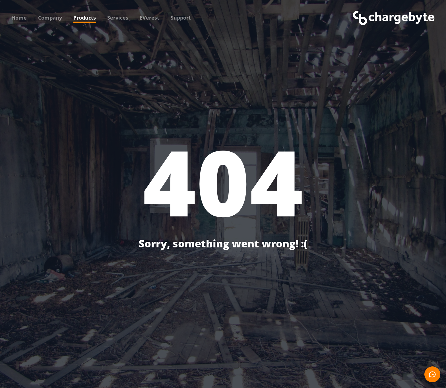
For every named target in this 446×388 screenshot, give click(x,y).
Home (19, 17)
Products (84, 17)
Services (117, 17)
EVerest (149, 17)
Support (181, 17)
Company (50, 17)
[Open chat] (432, 374)
